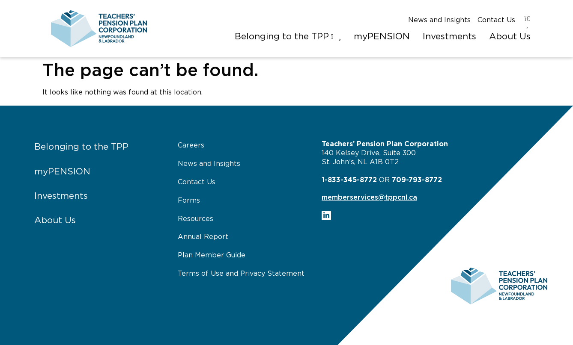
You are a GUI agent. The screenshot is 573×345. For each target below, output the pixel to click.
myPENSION (62, 171)
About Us (55, 220)
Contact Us (496, 20)
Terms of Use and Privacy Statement (241, 273)
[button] (288, 37)
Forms (189, 200)
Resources (195, 218)
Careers (191, 145)
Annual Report (203, 236)
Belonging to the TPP (81, 146)
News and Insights (439, 20)
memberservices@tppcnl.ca (369, 197)
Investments (61, 196)
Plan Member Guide (211, 255)
